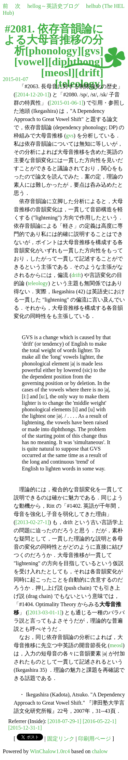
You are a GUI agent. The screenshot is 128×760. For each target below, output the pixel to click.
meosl (58, 72)
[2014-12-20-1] (32, 94)
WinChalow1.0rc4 (50, 751)
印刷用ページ (94, 739)
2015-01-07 (15, 79)
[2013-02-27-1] (32, 522)
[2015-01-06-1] (66, 103)
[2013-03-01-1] (44, 612)
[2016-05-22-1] (99, 721)
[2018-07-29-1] (65, 721)
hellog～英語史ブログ (53, 6)
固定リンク (60, 739)
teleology (38, 283)
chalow (100, 751)
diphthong (76, 61)
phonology (53, 50)
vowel (31, 61)
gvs (92, 50)
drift (89, 72)
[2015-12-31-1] (25, 728)
